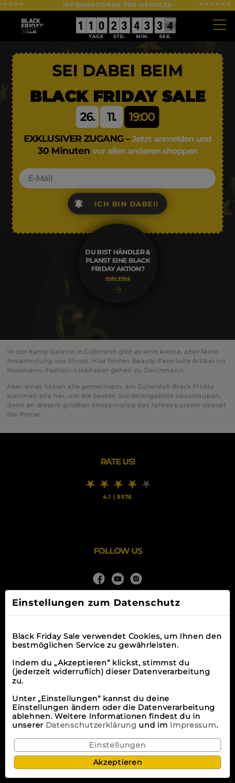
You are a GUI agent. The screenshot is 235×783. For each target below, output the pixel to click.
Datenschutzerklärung (91, 725)
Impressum (193, 725)
